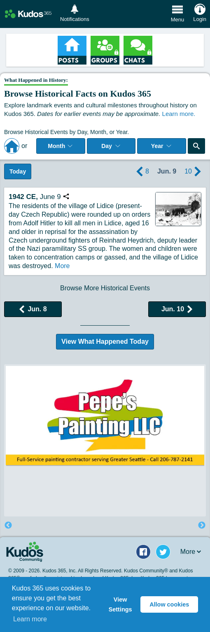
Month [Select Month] (60, 146)
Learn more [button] (30, 619)
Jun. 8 (33, 309)
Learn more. (179, 113)
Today (17, 171)
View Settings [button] (120, 604)
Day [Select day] (111, 146)
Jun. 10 (177, 309)
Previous (8, 525)
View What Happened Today (105, 341)
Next (202, 525)
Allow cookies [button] (169, 604)
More (61, 265)
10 (193, 171)
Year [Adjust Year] (162, 146)
